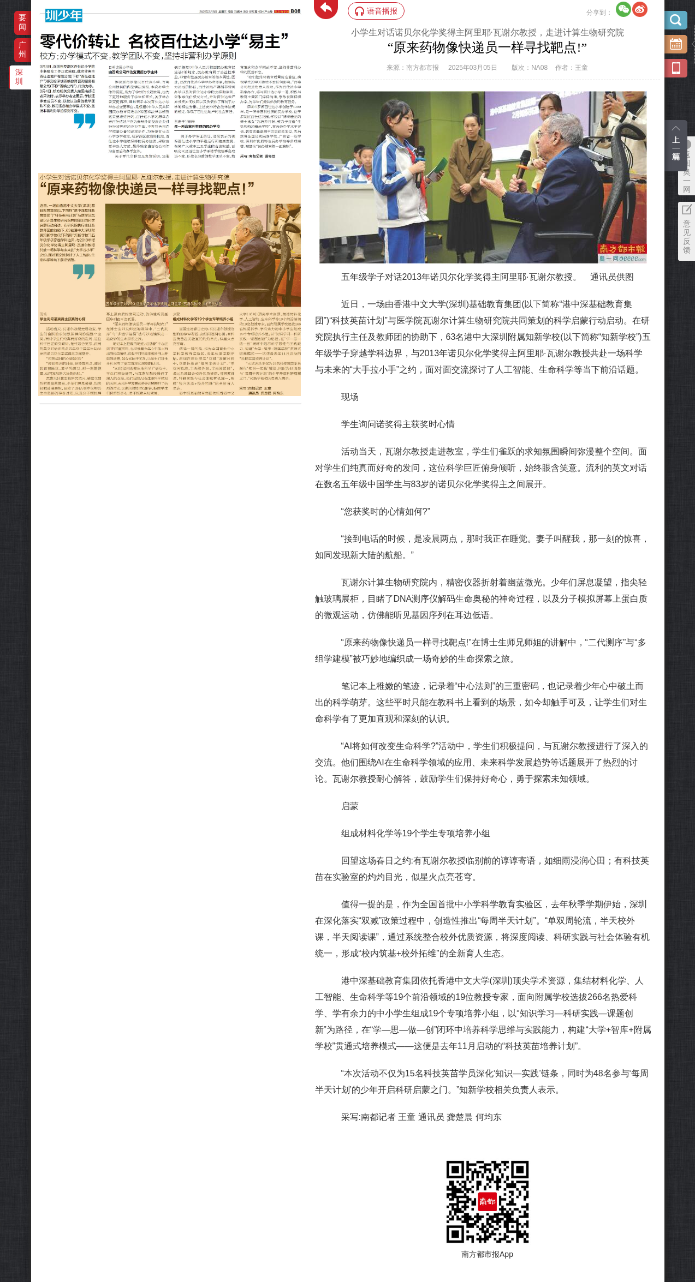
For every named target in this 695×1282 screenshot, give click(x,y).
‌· (39, 178)
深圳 (19, 77)
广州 (22, 49)
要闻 (22, 22)
